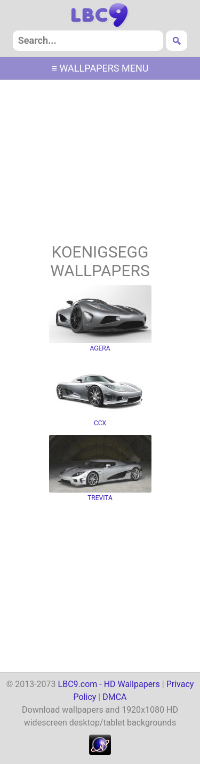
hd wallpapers (100, 15)
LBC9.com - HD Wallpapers (109, 684)
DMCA (114, 697)
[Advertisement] (100, 163)
